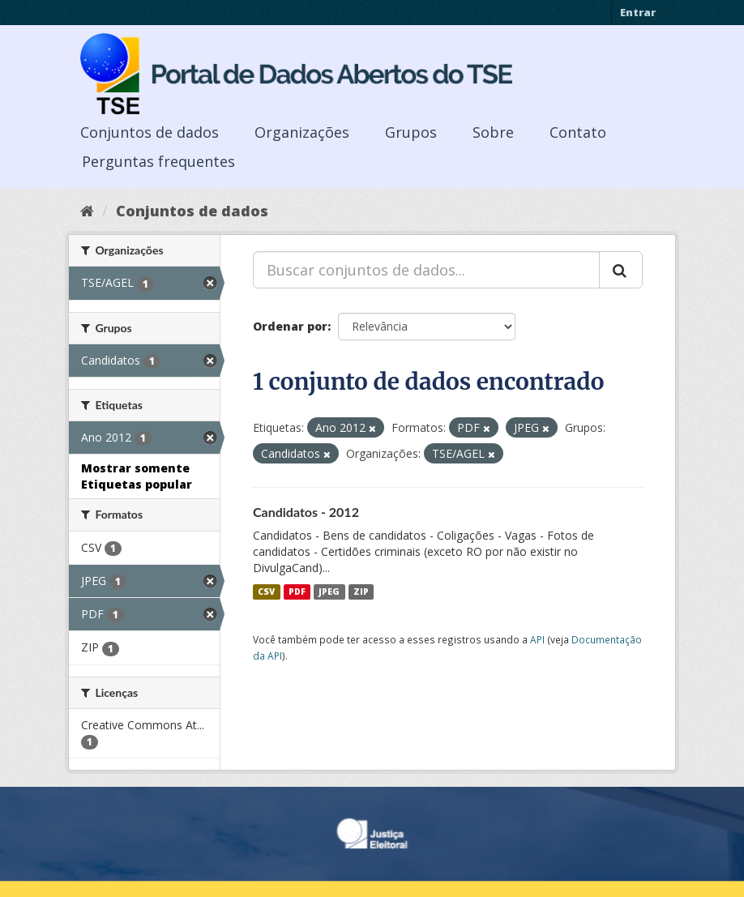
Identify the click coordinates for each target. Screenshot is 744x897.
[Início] (87, 210)
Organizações (301, 132)
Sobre (493, 132)
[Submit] (621, 269)
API (537, 639)
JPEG (329, 591)
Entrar (638, 12)
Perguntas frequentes (158, 161)
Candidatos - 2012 (306, 511)
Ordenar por (290, 326)
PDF (297, 591)
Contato (577, 132)
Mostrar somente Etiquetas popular (136, 476)
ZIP (361, 591)
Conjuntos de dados (149, 132)
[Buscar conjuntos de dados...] (426, 269)
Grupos (411, 132)
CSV (266, 591)
